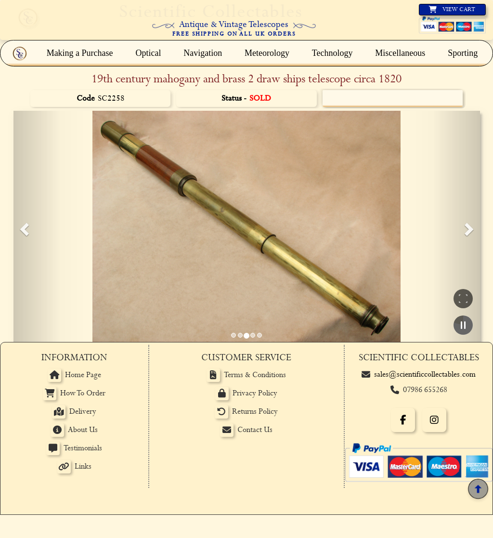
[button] (23, 226)
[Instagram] (434, 420)
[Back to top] (478, 489)
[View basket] (452, 9)
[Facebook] (403, 420)
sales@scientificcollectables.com (425, 374)
